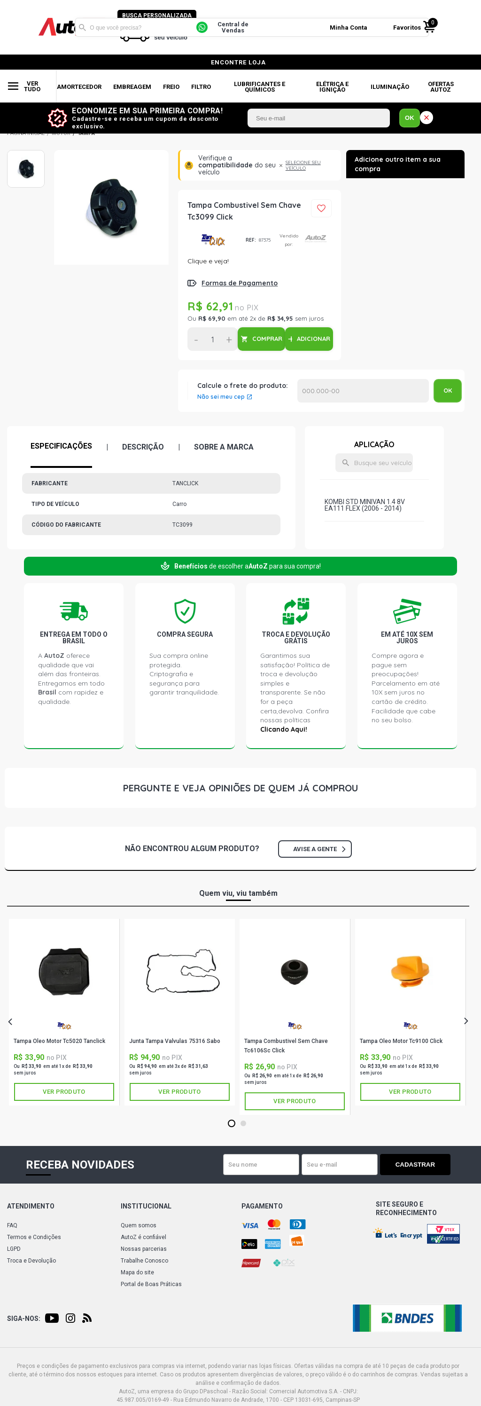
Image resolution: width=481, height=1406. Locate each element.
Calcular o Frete (363, 391)
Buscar (82, 27)
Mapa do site (137, 1272)
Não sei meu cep (221, 397)
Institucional (146, 1206)
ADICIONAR (313, 338)
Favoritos (407, 27)
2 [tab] (243, 1124)
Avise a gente (319, 849)
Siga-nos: (23, 1318)
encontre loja (238, 62)
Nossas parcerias (144, 1249)
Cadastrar (417, 1164)
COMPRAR (267, 338)
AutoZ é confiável (143, 1237)
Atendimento (30, 1206)
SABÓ (180, 1028)
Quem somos (138, 1225)
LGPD (14, 1249)
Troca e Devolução (31, 1260)
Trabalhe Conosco (144, 1260)
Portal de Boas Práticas (151, 1284)
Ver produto (64, 1091)
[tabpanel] (64, 1012)
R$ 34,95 (280, 318)
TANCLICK (213, 240)
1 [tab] (231, 1124)
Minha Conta (349, 27)
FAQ (12, 1225)
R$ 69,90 (211, 318)
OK (409, 117)
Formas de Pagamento (240, 283)
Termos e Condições (34, 1237)
